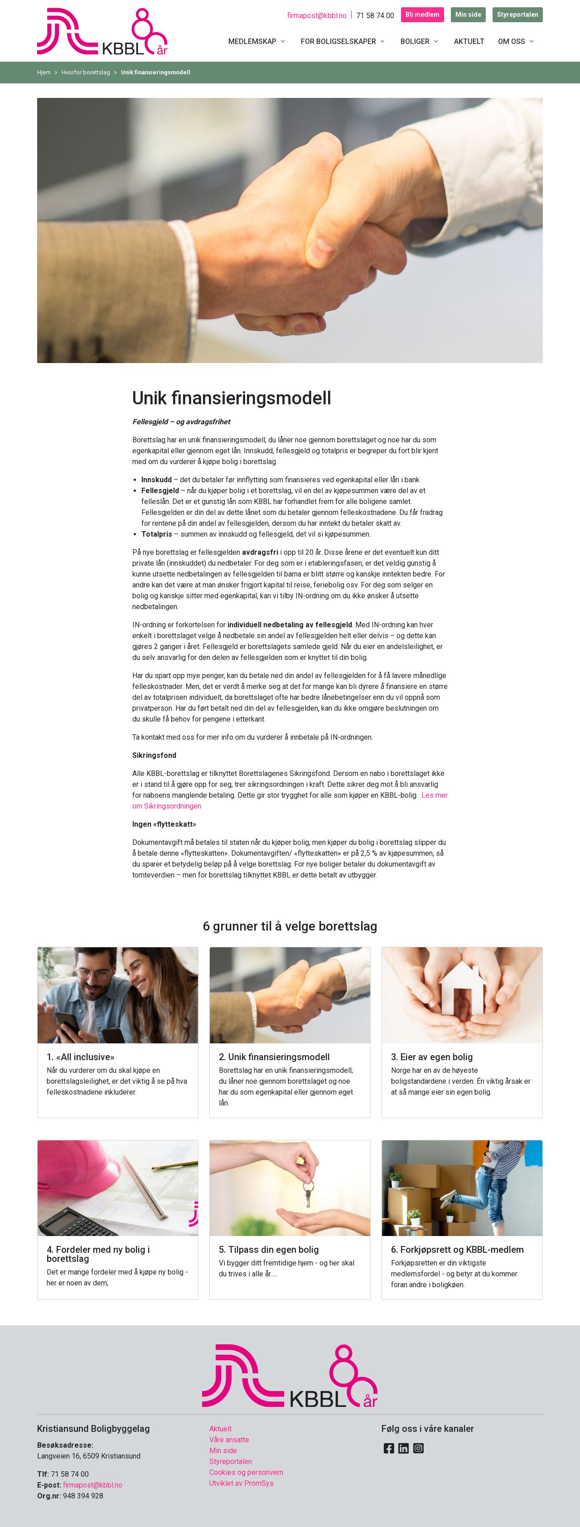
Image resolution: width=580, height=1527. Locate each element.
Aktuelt (469, 41)
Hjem (44, 72)
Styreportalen (517, 14)
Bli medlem (423, 14)
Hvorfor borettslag (86, 72)
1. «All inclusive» (81, 1057)
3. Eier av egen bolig (432, 1057)
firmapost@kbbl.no (317, 15)
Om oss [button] (517, 41)
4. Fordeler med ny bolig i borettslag (98, 1254)
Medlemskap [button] (257, 41)
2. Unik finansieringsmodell (274, 1057)
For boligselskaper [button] (344, 41)
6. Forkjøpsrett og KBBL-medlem (457, 1249)
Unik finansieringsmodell (155, 72)
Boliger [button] (420, 41)
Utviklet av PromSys (241, 1483)
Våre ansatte (229, 1439)
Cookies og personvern (246, 1472)
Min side (468, 14)
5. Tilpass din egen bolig (269, 1249)
